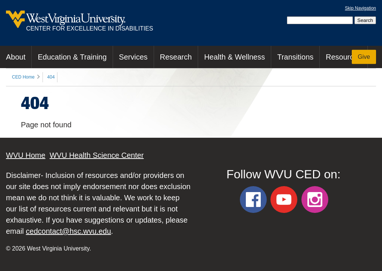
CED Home (23, 77)
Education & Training (72, 57)
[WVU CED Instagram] (314, 199)
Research (176, 57)
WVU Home (26, 155)
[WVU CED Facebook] (253, 199)
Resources (343, 57)
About (15, 57)
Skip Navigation (360, 8)
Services (133, 57)
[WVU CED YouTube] (283, 199)
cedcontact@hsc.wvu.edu (68, 231)
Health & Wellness (234, 57)
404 (51, 77)
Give (364, 57)
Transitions (295, 57)
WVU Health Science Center (97, 155)
